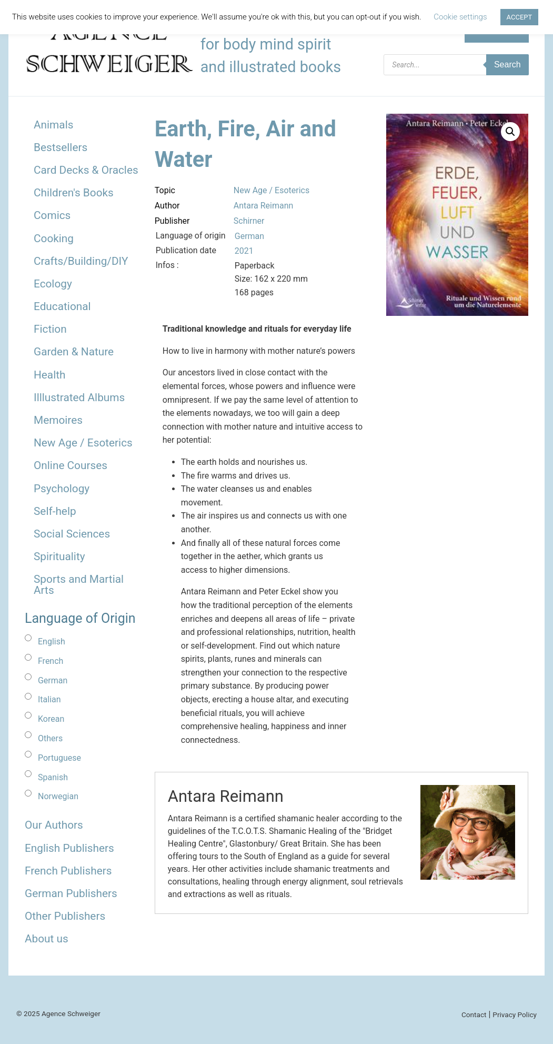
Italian (49, 699)
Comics (52, 215)
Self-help (55, 511)
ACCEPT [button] (519, 17)
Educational (62, 306)
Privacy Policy (514, 1014)
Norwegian (58, 796)
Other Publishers (65, 916)
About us (46, 938)
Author (167, 206)
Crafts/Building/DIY (81, 261)
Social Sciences (72, 534)
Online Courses (70, 465)
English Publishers (69, 848)
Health (50, 375)
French (50, 661)
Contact (474, 1014)
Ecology (53, 283)
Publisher (172, 221)
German (52, 680)
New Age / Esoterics (83, 442)
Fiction (50, 329)
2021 (244, 251)
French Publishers (68, 870)
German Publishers (71, 893)
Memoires (58, 420)
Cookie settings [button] (460, 17)
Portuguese (59, 758)
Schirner (249, 221)
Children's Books (74, 192)
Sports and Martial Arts (79, 584)
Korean (51, 719)
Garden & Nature (74, 351)
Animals (53, 124)
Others (50, 738)
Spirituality (59, 556)
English (51, 642)
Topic (165, 190)
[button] (510, 131)
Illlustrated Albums (79, 397)
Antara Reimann (264, 206)
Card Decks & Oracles (86, 170)
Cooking (54, 238)
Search (507, 64)
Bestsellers (60, 147)
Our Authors (54, 825)
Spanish (53, 777)
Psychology (61, 488)
